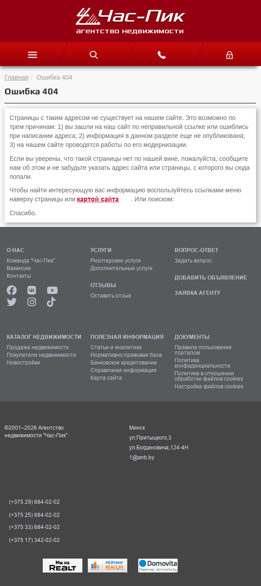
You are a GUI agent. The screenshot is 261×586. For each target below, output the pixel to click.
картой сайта (98, 199)
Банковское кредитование (123, 362)
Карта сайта (106, 378)
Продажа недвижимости (38, 347)
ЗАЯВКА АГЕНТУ (197, 292)
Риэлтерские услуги (115, 260)
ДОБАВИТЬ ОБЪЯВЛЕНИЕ (211, 277)
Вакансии (19, 268)
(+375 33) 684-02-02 (34, 527)
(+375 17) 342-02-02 (34, 540)
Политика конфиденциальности (202, 363)
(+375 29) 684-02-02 (34, 502)
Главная (16, 77)
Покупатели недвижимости (41, 355)
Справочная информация (123, 370)
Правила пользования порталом (203, 350)
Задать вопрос (193, 260)
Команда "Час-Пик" (31, 260)
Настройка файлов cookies (209, 386)
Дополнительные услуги (121, 268)
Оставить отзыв (110, 295)
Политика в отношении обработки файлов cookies (209, 376)
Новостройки (23, 362)
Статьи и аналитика (116, 347)
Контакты (19, 276)
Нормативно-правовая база (126, 355)
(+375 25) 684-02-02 (34, 515)
